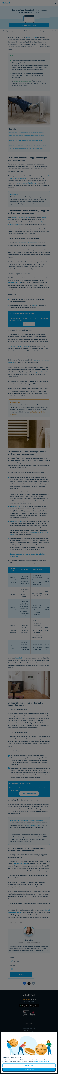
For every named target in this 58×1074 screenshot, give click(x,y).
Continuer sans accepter (8, 1034)
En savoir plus (29, 1065)
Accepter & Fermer (29, 1069)
